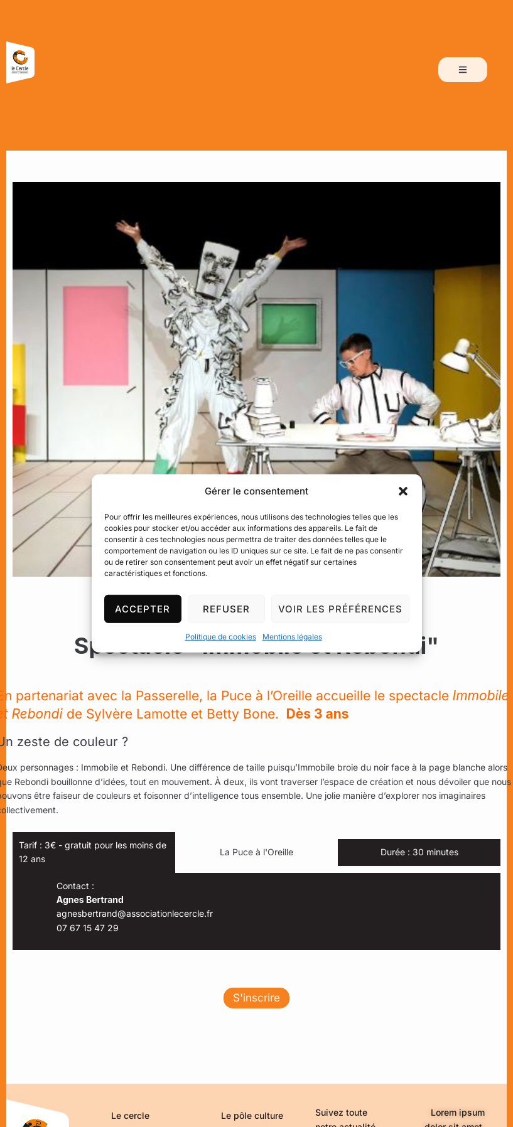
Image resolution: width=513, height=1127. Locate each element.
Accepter (142, 608)
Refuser (226, 608)
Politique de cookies (220, 636)
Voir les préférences (340, 608)
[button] (403, 491)
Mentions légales (292, 636)
